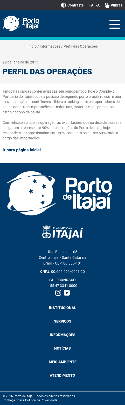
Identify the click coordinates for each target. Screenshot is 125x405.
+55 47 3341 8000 (62, 286)
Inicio (32, 46)
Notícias (62, 348)
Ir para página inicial (22, 149)
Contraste (72, 5)
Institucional (62, 308)
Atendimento (62, 375)
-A (98, 5)
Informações (50, 46)
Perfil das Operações (81, 46)
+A (91, 5)
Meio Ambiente (63, 362)
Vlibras (113, 5)
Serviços (62, 321)
